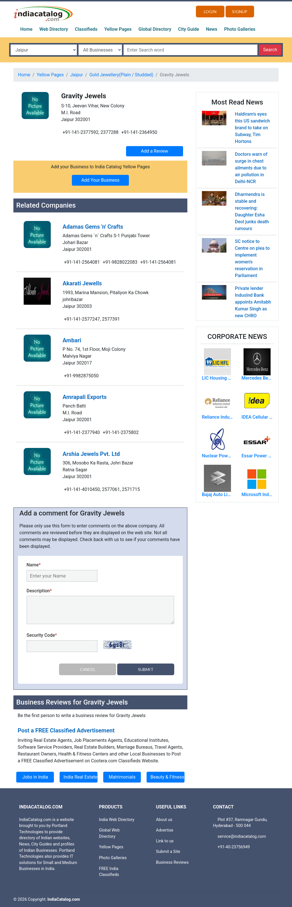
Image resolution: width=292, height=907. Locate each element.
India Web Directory (116, 819)
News (211, 29)
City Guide (188, 29)
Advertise (164, 830)
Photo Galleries (240, 29)
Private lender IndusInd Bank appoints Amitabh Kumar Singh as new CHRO (253, 302)
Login (210, 11)
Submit (145, 669)
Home (26, 29)
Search (270, 49)
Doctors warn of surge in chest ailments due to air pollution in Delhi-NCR (251, 167)
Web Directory (53, 29)
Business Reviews (172, 862)
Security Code (42, 635)
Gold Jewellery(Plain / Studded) (121, 74)
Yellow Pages (118, 29)
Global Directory (155, 29)
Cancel (88, 669)
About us (164, 819)
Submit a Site (168, 851)
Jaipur (76, 74)
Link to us (165, 840)
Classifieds (86, 29)
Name (34, 565)
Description (39, 590)
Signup (239, 11)
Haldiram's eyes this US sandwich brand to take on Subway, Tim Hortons (252, 127)
